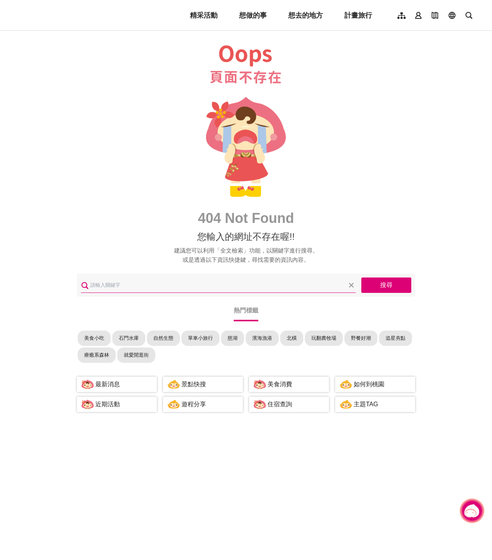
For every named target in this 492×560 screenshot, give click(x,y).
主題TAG (366, 404)
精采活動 (204, 15)
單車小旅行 (200, 338)
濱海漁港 (262, 338)
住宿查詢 (280, 404)
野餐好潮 (361, 338)
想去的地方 (305, 15)
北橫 (292, 338)
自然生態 (163, 338)
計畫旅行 (358, 15)
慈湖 (233, 338)
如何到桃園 (369, 384)
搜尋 (386, 285)
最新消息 (107, 384)
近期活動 (107, 404)
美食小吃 (94, 338)
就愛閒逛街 (136, 355)
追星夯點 (396, 338)
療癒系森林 (96, 355)
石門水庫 (129, 338)
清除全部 (351, 285)
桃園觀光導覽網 (65, 15)
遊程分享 (193, 404)
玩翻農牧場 (323, 338)
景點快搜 (193, 384)
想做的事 (253, 15)
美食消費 (280, 384)
